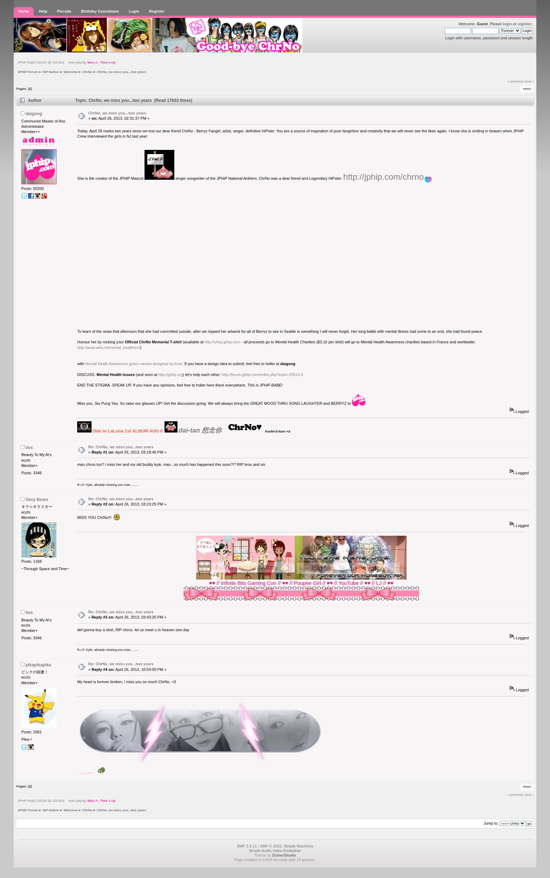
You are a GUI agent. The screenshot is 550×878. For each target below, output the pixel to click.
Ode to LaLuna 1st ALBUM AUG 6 (128, 431)
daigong (34, 113)
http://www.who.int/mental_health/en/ (108, 347)
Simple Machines (298, 846)
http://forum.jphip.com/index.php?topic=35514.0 (262, 374)
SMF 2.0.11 (247, 846)
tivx (29, 447)
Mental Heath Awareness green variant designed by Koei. (134, 364)
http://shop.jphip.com (222, 342)
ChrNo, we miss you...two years (117, 113)
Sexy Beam (37, 499)
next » (529, 81)
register (524, 24)
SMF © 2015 (271, 846)
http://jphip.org (170, 374)
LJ (379, 583)
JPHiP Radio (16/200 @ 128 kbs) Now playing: (66, 62)
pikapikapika (38, 664)
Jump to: (491, 823)
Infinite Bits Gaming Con (248, 583)
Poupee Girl (307, 583)
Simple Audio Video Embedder (275, 851)
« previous (516, 81)
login (507, 24)
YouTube (348, 583)
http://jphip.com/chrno (383, 176)
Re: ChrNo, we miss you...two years (121, 447)
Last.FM (87, 773)
